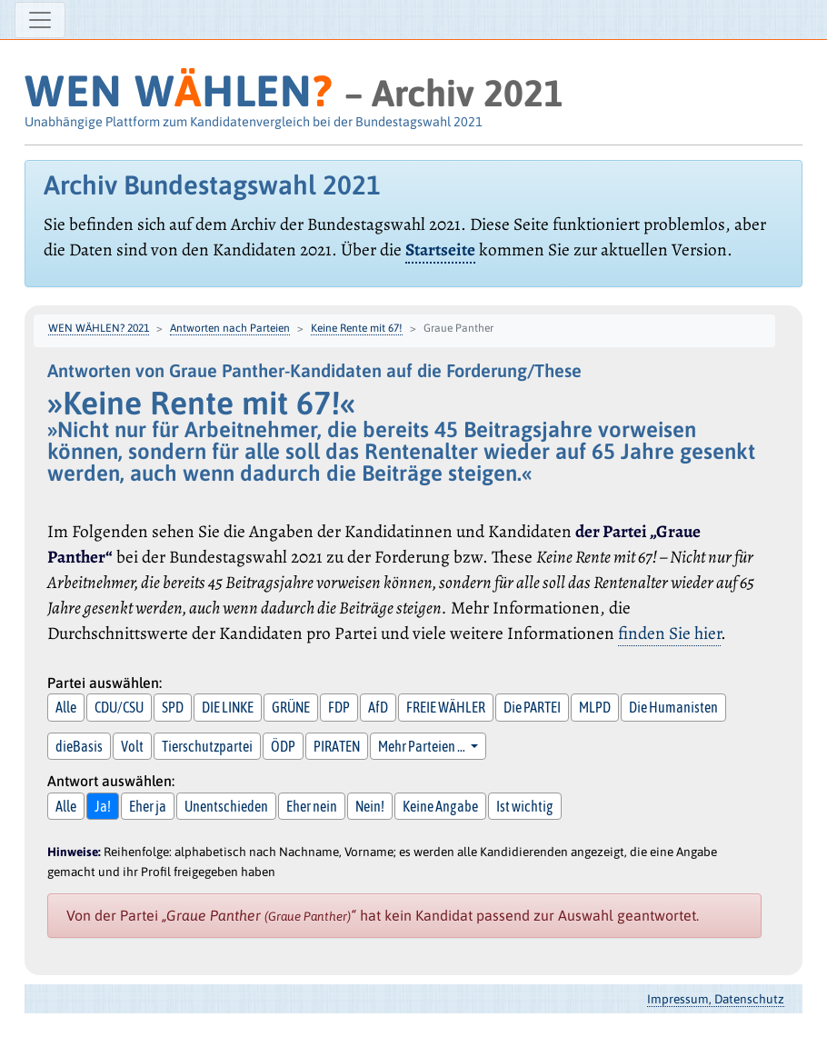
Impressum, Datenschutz (715, 999)
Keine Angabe (440, 806)
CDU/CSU (119, 707)
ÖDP (283, 746)
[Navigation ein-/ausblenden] (40, 20)
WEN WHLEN (179, 90)
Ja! (103, 806)
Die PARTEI (532, 707)
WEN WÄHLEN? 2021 (98, 328)
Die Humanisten (673, 707)
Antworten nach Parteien (230, 328)
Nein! (369, 806)
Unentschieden (226, 806)
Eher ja (147, 806)
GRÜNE (291, 707)
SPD (173, 707)
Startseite (440, 249)
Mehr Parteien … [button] (422, 746)
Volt (132, 746)
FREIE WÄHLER (445, 707)
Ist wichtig (524, 806)
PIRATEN (337, 746)
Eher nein (311, 806)
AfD (378, 707)
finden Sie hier (669, 633)
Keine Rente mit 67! (357, 328)
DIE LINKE (228, 707)
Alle (65, 707)
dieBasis (79, 746)
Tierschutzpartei (207, 746)
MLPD (595, 707)
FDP (339, 707)
